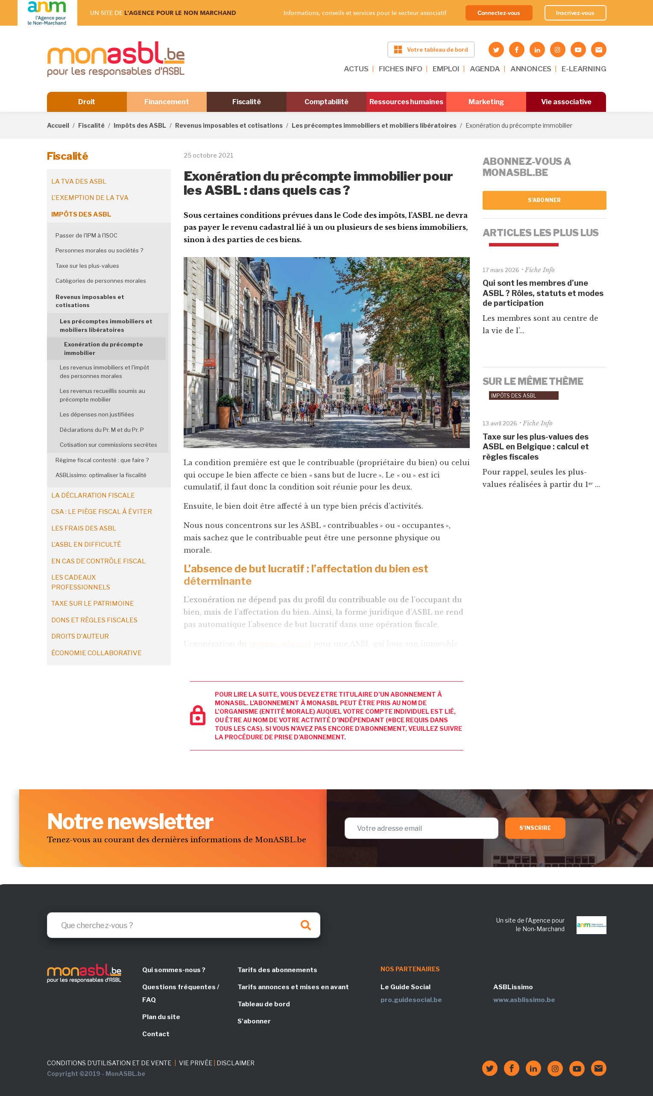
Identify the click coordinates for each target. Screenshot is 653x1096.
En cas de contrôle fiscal (98, 561)
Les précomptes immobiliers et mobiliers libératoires (374, 125)
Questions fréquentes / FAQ (180, 993)
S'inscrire (535, 828)
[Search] (183, 925)
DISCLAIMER (236, 1063)
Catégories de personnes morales (101, 280)
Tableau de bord (263, 1004)
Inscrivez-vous (575, 13)
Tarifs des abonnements (277, 970)
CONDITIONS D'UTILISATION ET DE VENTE (109, 1063)
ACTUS (356, 68)
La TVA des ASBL (78, 181)
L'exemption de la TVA (90, 198)
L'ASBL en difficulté (86, 544)
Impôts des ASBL (140, 125)
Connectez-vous (499, 13)
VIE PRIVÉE (195, 1063)
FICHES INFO (400, 68)
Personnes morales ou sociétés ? (99, 250)
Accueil (58, 125)
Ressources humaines (406, 102)
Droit (87, 102)
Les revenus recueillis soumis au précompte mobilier (102, 395)
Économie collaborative (96, 653)
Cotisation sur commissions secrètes (108, 444)
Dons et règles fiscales (94, 620)
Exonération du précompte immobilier (103, 348)
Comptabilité (326, 102)
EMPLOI (446, 68)
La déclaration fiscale (93, 495)
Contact (156, 1034)
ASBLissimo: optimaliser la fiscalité (101, 475)
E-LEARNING (584, 68)
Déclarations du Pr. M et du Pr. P (102, 429)
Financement (166, 102)
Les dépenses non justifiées (97, 414)
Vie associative (566, 102)
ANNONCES (531, 68)
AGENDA (485, 68)
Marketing (486, 102)
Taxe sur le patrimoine (92, 603)
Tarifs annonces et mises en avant (293, 987)
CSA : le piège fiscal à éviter (101, 512)
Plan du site (161, 1017)
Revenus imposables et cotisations (229, 125)
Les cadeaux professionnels (80, 582)
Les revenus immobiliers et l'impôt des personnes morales (104, 371)
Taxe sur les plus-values (87, 265)
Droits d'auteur (80, 636)
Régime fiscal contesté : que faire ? (102, 460)
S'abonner (544, 200)
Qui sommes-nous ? (173, 970)
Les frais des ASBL (83, 528)
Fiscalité (246, 102)
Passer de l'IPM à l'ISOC (86, 235)
